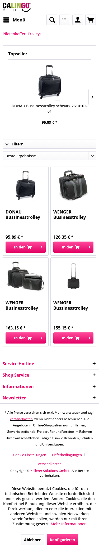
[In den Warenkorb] (26, 247)
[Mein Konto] (77, 20)
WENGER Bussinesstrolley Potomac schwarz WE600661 (72, 305)
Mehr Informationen (69, 523)
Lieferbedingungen (67, 454)
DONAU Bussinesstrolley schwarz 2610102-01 (50, 108)
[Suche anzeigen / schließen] (51, 20)
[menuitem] (14, 20)
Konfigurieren (62, 539)
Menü (14, 19)
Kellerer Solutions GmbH (49, 470)
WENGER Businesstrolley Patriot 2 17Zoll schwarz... (22, 305)
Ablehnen (32, 539)
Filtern (14, 143)
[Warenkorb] (90, 20)
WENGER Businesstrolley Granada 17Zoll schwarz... (69, 214)
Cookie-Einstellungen (29, 454)
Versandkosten (21, 419)
